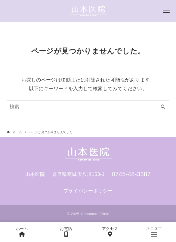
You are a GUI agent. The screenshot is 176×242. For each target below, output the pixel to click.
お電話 (66, 231)
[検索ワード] (88, 106)
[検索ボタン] (163, 106)
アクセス (110, 231)
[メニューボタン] (166, 11)
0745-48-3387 (131, 174)
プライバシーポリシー (88, 190)
